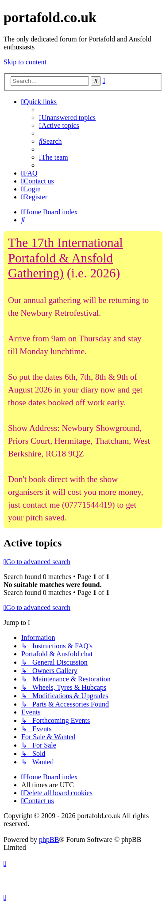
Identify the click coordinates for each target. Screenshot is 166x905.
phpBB (49, 839)
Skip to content (25, 62)
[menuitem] (67, 117)
